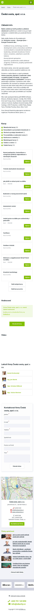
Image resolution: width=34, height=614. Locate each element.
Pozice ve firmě (9, 445)
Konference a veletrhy (12, 138)
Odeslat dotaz (17, 466)
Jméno (6, 414)
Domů (3, 7)
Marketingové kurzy (11, 140)
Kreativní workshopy (10, 272)
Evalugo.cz (6, 314)
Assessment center (9, 206)
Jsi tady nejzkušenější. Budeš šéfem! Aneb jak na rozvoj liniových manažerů (22, 544)
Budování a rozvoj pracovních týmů (15, 194)
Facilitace (6, 233)
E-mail (6, 422)
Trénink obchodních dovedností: (14, 169)
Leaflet (16, 499)
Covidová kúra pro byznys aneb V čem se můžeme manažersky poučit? (21, 565)
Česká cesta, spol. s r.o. (19, 7)
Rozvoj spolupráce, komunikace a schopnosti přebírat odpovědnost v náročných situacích (15, 154)
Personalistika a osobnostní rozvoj (16, 135)
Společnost (7, 437)
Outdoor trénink (8, 245)
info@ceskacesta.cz (18, 510)
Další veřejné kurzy (17, 284)
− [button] (3, 482)
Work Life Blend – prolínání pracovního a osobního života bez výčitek (22, 551)
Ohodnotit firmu (17, 324)
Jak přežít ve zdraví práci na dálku (14, 181)
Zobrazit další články (17, 572)
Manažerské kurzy (11, 127)
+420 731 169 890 (17, 601)
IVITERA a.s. (22, 609)
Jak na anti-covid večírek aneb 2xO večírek (21, 536)
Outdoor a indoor (10, 143)
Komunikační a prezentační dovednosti (17, 130)
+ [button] (3, 479)
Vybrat (27, 161)
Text (6, 453)
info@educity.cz (17, 604)
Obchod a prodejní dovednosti (14, 133)
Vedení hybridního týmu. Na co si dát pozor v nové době (22, 558)
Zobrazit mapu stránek (17, 596)
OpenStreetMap (23, 499)
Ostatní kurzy (9, 145)
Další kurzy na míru (17, 289)
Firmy (8, 7)
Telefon (7, 430)
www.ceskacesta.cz (17, 512)
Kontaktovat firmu (17, 524)
